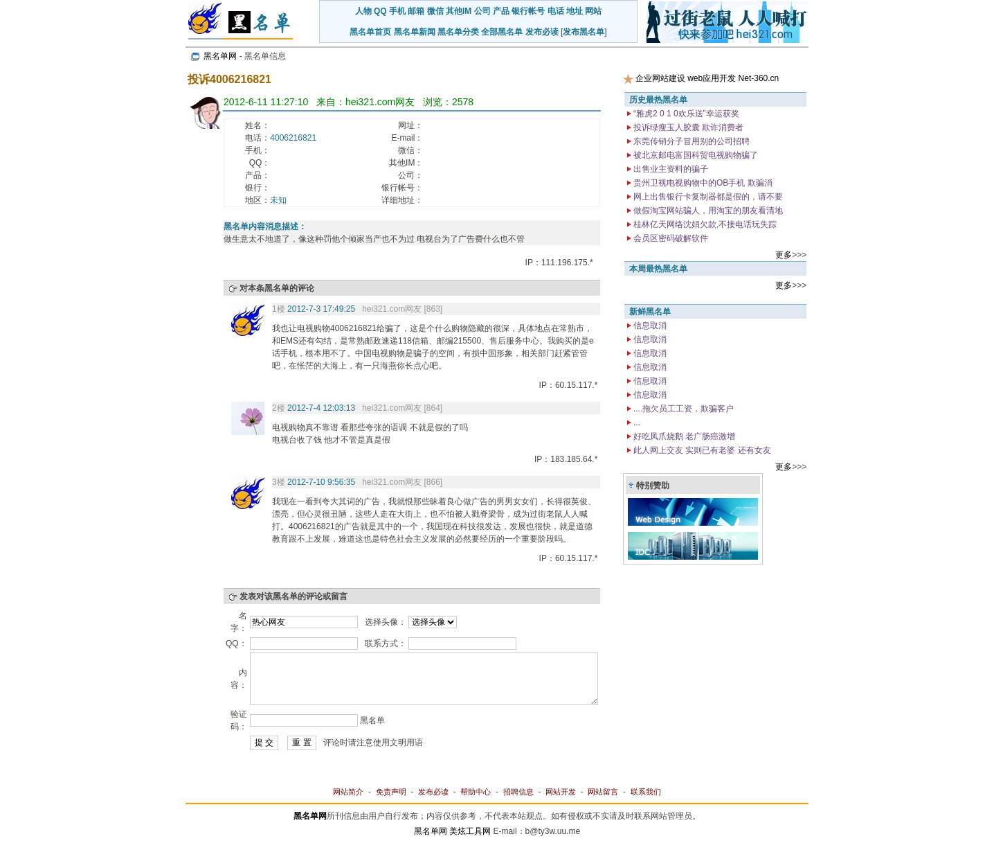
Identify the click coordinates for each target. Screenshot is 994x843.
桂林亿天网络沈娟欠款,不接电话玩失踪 (704, 224)
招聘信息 (518, 792)
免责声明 (391, 792)
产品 (501, 11)
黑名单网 (220, 56)
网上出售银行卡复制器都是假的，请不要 (707, 197)
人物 (363, 11)
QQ (380, 11)
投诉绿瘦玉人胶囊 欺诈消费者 (687, 127)
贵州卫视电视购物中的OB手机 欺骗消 (701, 183)
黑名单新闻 (414, 32)
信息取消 (649, 325)
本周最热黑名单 (658, 269)
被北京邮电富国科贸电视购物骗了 (694, 155)
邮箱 (416, 11)
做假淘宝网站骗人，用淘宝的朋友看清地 (707, 210)
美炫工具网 (470, 831)
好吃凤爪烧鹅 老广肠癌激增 (683, 436)
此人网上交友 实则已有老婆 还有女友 (701, 450)
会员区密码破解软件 (669, 238)
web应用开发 (711, 78)
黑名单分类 (458, 32)
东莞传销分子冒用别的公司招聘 (690, 141)
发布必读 (542, 32)
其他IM (458, 11)
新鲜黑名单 (650, 312)
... (635, 422)
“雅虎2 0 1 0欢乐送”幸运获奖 (685, 113)
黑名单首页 (370, 32)
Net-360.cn (759, 78)
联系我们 (646, 792)
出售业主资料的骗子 (669, 169)
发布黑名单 (583, 32)
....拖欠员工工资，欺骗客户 (682, 409)
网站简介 (348, 792)
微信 (435, 11)
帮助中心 (475, 792)
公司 (482, 11)
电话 (556, 11)
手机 (397, 11)
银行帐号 (528, 11)
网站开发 (560, 792)
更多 (783, 255)
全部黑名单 (502, 32)
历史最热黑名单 (658, 100)
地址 (574, 11)
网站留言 (603, 792)
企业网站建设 (660, 78)
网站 (593, 11)
